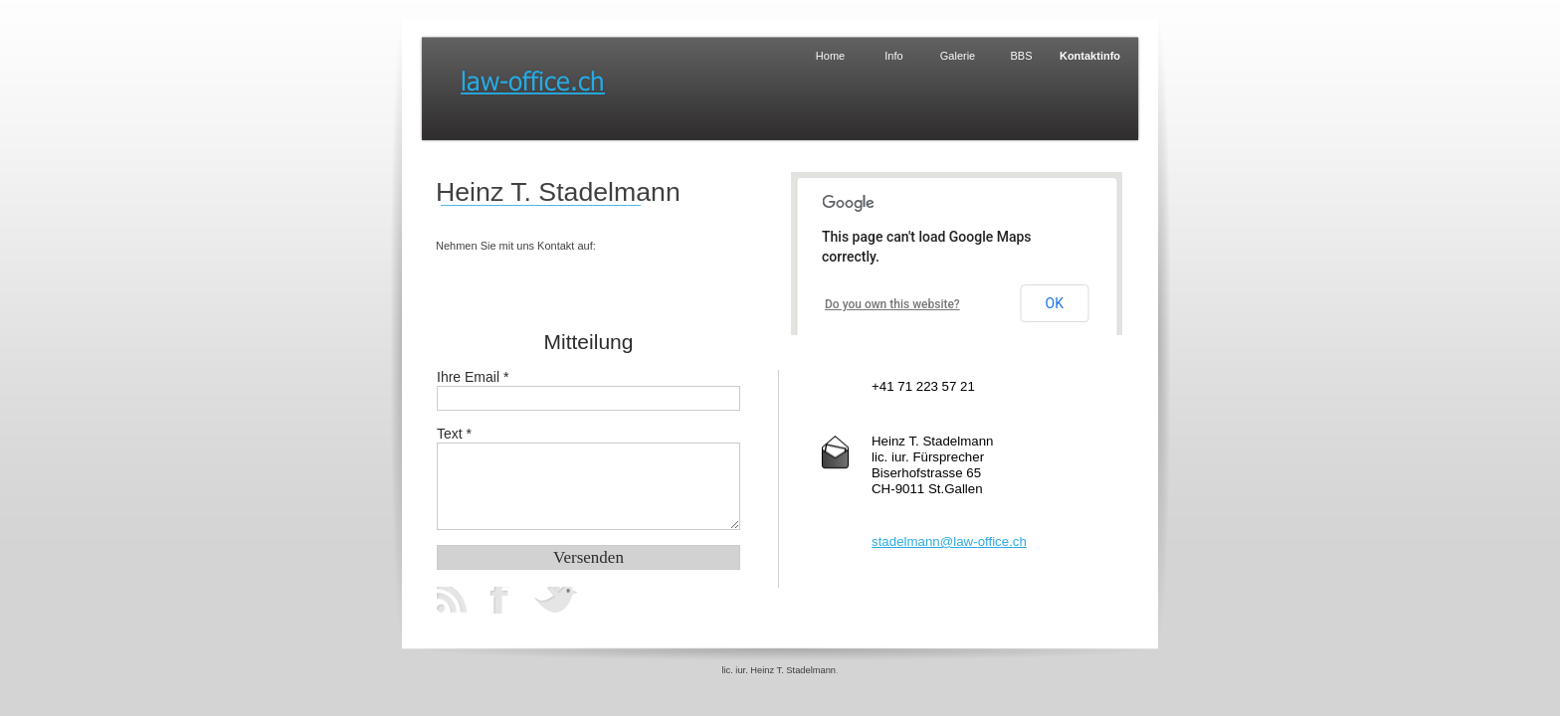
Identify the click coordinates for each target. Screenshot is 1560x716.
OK (1055, 303)
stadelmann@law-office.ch (949, 541)
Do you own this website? (892, 304)
